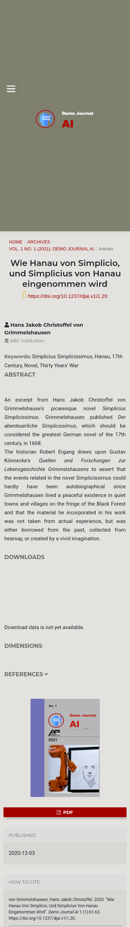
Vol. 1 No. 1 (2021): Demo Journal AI (51, 248)
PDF (67, 812)
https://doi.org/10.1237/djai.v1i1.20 (66, 296)
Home (16, 241)
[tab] (65, 678)
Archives (38, 241)
